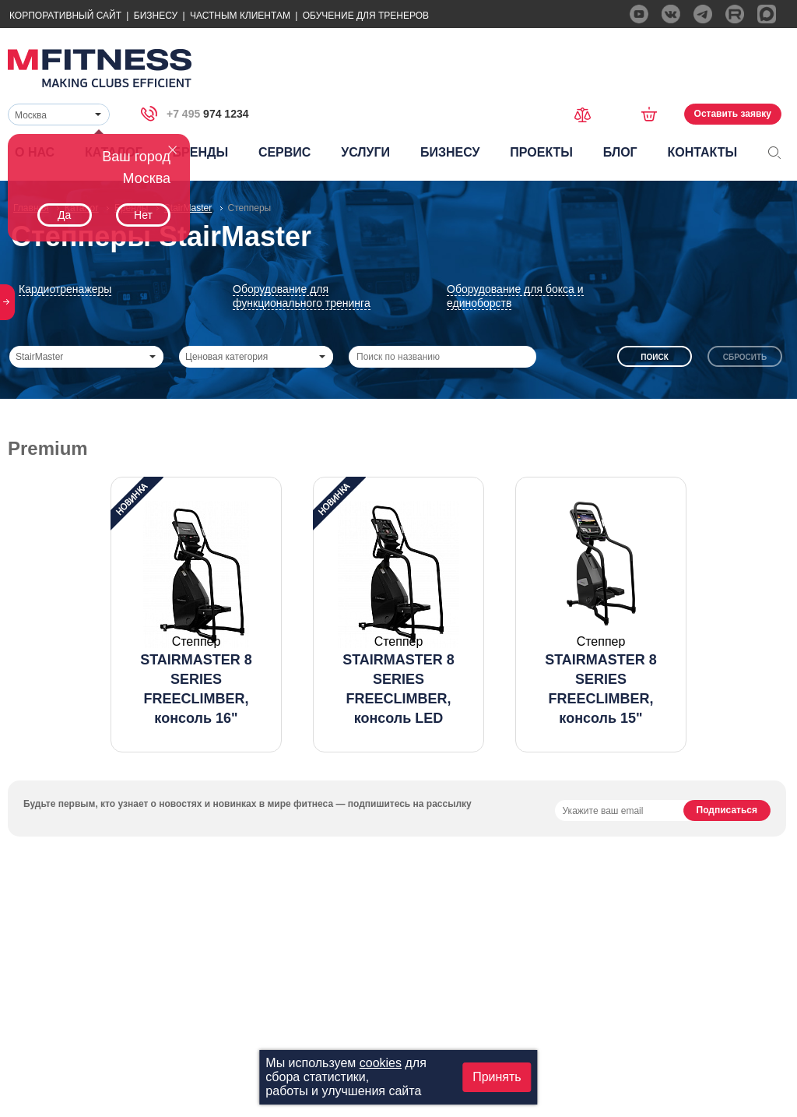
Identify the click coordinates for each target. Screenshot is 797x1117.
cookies (381, 1062)
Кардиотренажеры (65, 289)
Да (64, 215)
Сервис (284, 152)
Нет (143, 215)
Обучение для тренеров (366, 15)
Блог (620, 152)
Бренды (200, 152)
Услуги (365, 152)
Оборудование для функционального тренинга (301, 296)
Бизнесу (155, 15)
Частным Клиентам (240, 15)
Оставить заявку (732, 113)
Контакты (702, 152)
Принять (496, 1077)
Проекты (541, 152)
